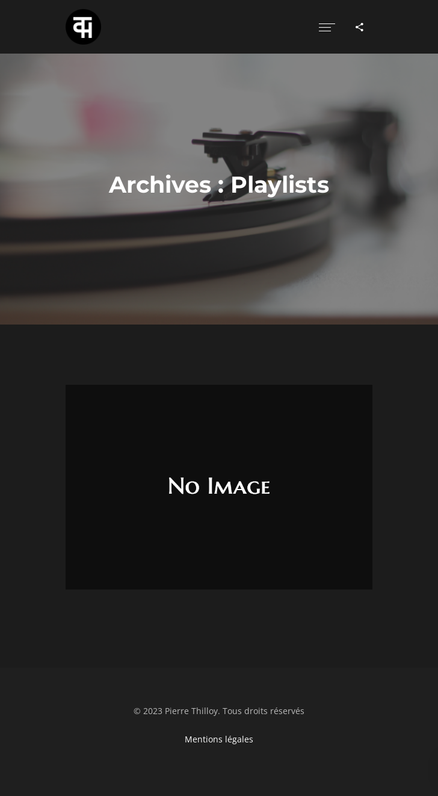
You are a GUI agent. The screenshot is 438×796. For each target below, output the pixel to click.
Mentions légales (219, 739)
